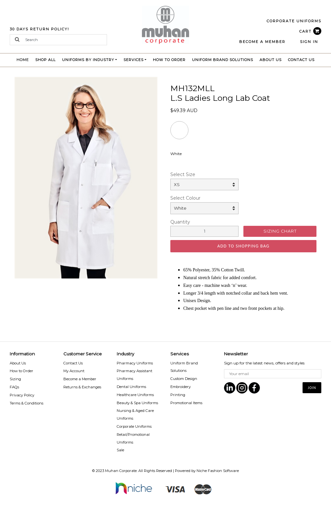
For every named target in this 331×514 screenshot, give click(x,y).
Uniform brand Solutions (222, 60)
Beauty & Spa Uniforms (137, 403)
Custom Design (183, 378)
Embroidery (180, 386)
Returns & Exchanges (82, 387)
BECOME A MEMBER (262, 41)
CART (310, 31)
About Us (271, 60)
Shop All (45, 60)
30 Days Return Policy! (39, 29)
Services (133, 60)
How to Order (169, 60)
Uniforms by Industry (88, 60)
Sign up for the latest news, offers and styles (264, 363)
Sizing (15, 379)
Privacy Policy (22, 395)
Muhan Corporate (121, 470)
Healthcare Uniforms (135, 395)
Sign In (309, 41)
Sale (120, 450)
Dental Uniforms (131, 386)
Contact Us (301, 60)
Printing (177, 395)
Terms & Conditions (26, 403)
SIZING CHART (280, 231)
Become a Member (79, 379)
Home (24, 59)
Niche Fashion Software (218, 470)
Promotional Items (186, 403)
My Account (73, 371)
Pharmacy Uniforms (135, 363)
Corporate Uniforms (134, 426)
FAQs (14, 387)
